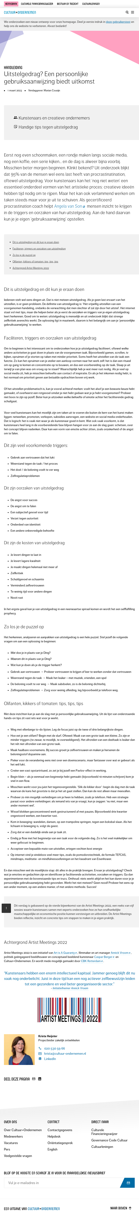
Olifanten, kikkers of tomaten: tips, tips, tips (35, 261)
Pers (7, 1149)
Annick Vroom (121, 952)
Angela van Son (70, 206)
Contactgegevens (60, 1130)
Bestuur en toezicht (67, 4)
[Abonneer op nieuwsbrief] (125, 1183)
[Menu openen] (132, 12)
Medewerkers (13, 1136)
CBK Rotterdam (92, 961)
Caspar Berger (104, 957)
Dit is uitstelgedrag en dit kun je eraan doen (36, 242)
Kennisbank (11, 4)
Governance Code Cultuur (109, 1140)
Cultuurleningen (91, 4)
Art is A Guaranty (65, 952)
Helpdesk (54, 1136)
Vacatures (11, 1143)
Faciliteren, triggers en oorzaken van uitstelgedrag (39, 248)
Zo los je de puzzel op (24, 255)
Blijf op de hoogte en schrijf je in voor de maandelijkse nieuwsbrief (54, 1173)
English (52, 1149)
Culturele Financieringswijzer (104, 1132)
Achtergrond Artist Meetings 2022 (31, 268)
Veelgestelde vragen (18, 1156)
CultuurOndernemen (20, 12)
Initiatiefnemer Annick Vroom (70, 988)
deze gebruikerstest (118, 21)
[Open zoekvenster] (127, 12)
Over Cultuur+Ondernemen (23, 1130)
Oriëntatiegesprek (60, 1143)
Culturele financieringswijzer (37, 4)
